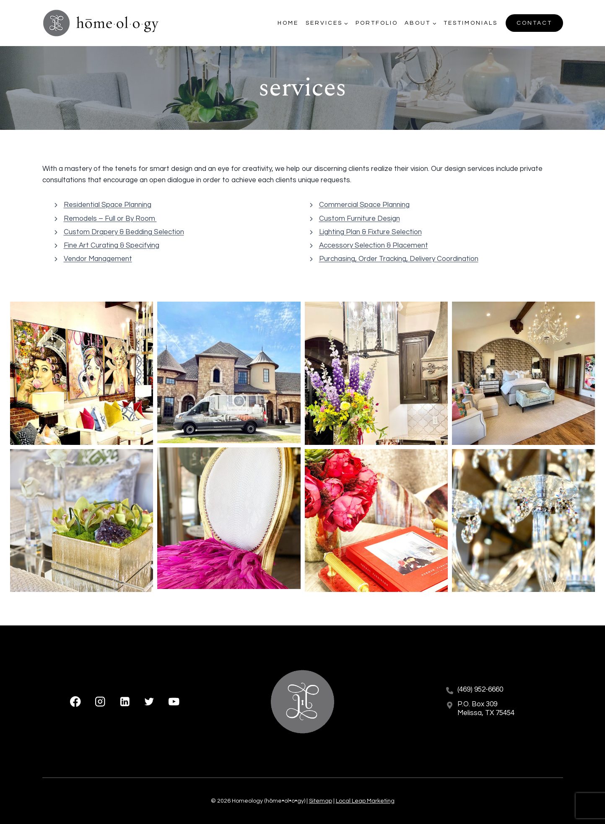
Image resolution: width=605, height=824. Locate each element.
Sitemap (320, 801)
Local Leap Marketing (365, 801)
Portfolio (377, 23)
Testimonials (471, 23)
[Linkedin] (124, 701)
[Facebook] (75, 701)
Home (288, 23)
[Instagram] (100, 701)
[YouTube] (173, 701)
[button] (81, 373)
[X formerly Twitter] (149, 701)
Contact (534, 23)
